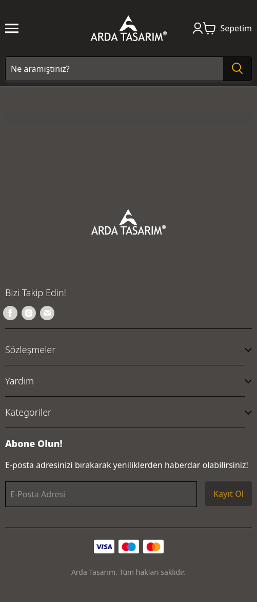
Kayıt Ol (228, 493)
